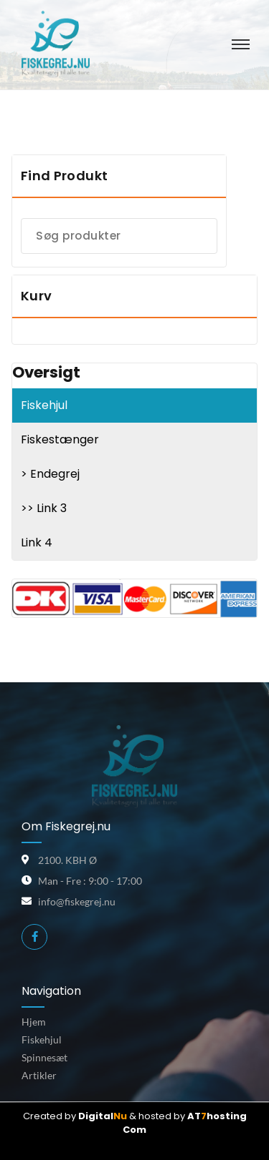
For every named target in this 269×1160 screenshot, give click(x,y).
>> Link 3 (44, 508)
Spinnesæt (44, 1057)
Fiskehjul (44, 405)
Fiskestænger (60, 439)
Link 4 (36, 542)
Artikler (39, 1075)
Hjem (34, 1022)
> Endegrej (50, 474)
